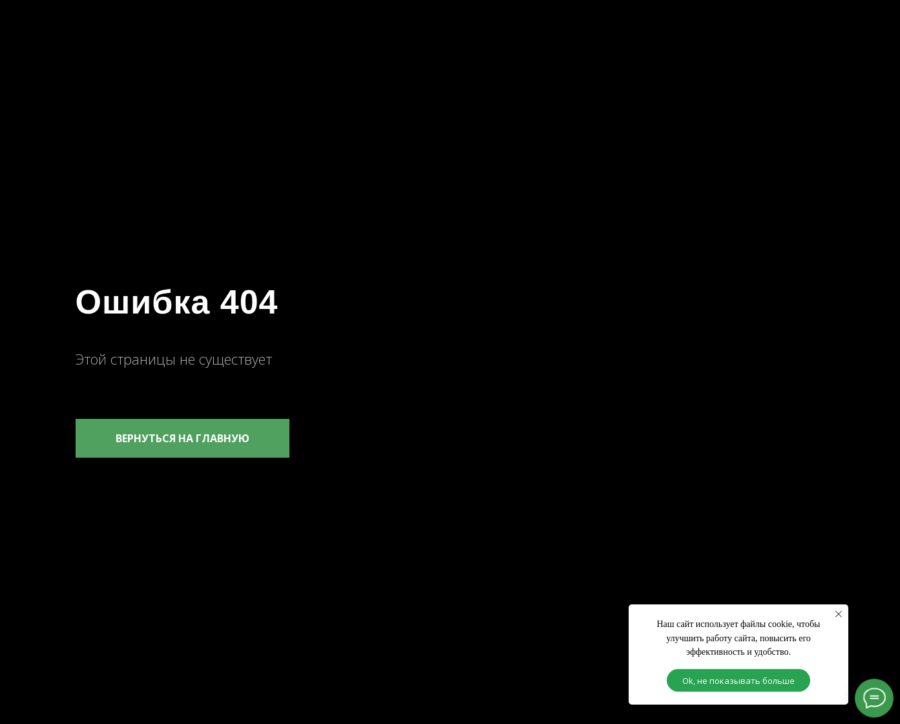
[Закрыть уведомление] (838, 614)
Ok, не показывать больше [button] (738, 681)
